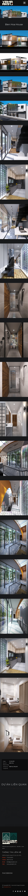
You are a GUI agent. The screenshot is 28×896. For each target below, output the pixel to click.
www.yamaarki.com (11, 864)
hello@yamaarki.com (12, 861)
